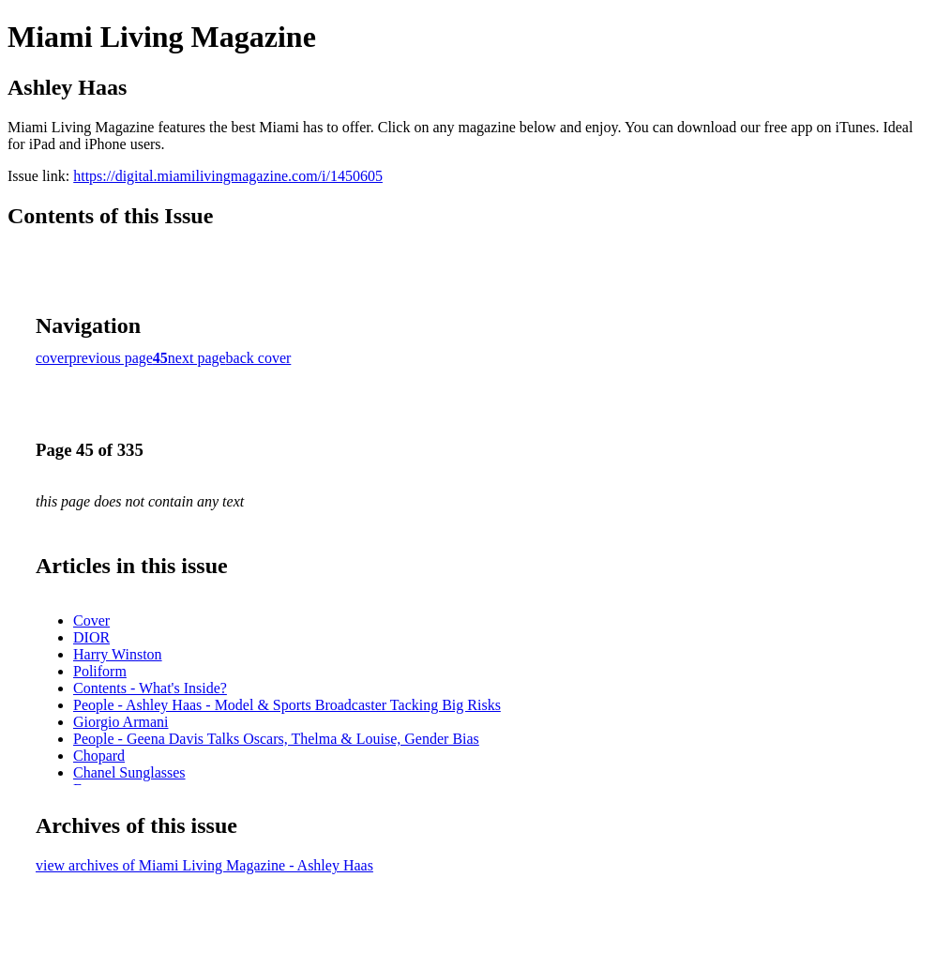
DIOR (91, 637)
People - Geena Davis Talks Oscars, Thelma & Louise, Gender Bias (276, 739)
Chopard (99, 756)
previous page (111, 358)
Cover (91, 620)
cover (52, 358)
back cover (259, 358)
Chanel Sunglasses (129, 772)
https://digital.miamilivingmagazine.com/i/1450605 (228, 176)
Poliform (100, 671)
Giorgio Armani (120, 722)
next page (197, 358)
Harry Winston (117, 654)
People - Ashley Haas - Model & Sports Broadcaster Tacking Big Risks (287, 705)
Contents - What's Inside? (150, 688)
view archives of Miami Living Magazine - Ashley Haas (204, 865)
